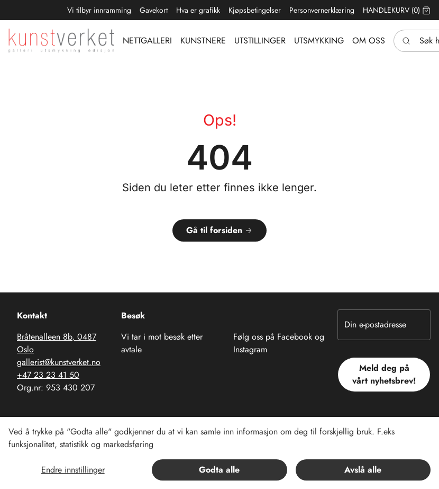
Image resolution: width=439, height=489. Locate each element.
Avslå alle (362, 470)
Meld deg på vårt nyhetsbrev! (384, 374)
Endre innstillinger (73, 470)
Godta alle (219, 470)
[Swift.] (61, 40)
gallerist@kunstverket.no (58, 362)
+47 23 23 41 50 (48, 375)
